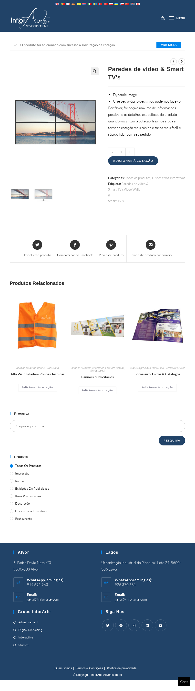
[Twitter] (108, 625)
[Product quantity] (121, 152)
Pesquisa (172, 440)
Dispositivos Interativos (168, 178)
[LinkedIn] (147, 625)
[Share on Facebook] (75, 249)
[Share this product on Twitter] (37, 249)
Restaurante (97, 371)
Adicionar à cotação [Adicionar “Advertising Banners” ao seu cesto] (97, 390)
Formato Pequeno (175, 368)
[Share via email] (151, 249)
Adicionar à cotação (133, 160)
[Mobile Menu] (175, 18)
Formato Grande (114, 368)
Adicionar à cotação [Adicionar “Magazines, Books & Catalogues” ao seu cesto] (157, 387)
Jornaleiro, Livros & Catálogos (157, 374)
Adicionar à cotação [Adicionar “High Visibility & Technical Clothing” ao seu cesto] (37, 387)
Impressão (98, 368)
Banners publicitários (97, 377)
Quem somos (63, 668)
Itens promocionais (28, 496)
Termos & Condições (89, 668)
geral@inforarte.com (43, 599)
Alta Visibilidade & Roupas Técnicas (37, 374)
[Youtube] (160, 625)
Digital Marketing (30, 630)
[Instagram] (134, 625)
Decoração (22, 503)
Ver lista (169, 44)
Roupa (41, 368)
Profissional (53, 368)
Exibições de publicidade (32, 488)
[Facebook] (121, 625)
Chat (184, 681)
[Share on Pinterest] (111, 249)
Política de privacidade (121, 668)
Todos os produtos (138, 178)
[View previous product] (173, 61)
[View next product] (181, 61)
